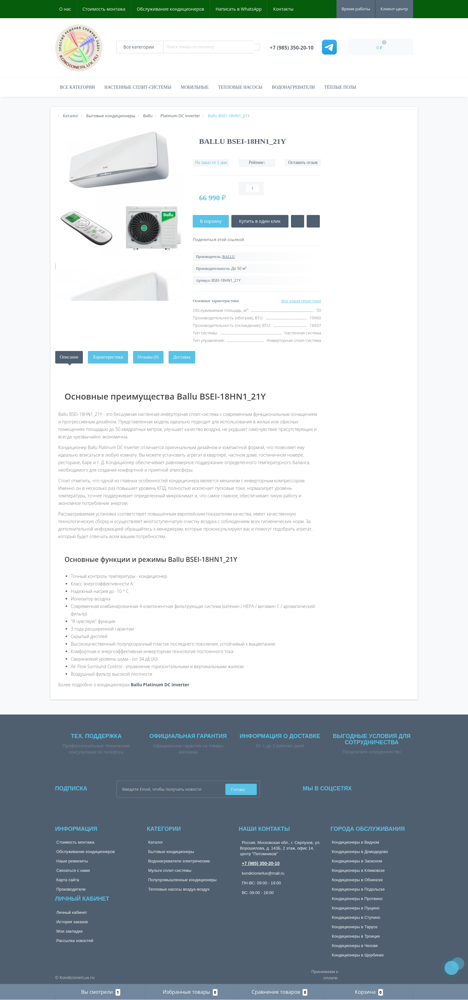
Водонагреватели (293, 87)
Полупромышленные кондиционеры (182, 879)
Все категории (77, 87)
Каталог (155, 842)
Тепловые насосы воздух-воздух (179, 889)
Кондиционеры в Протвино (357, 898)
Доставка (182, 357)
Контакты (283, 9)
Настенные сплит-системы (137, 87)
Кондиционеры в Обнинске (357, 879)
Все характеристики (301, 301)
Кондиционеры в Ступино (356, 917)
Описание (69, 357)
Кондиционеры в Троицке (356, 936)
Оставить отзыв (303, 162)
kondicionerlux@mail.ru (263, 873)
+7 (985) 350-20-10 (261, 863)
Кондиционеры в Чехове (355, 945)
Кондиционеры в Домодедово (360, 851)
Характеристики (108, 357)
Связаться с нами (73, 870)
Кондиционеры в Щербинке (358, 955)
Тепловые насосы (240, 87)
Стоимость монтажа (104, 9)
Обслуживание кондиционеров (170, 9)
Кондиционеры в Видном (355, 842)
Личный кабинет (71, 912)
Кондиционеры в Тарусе (355, 926)
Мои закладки (69, 931)
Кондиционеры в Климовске (358, 870)
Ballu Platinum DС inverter (160, 685)
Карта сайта (67, 879)
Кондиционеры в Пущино (355, 908)
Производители (71, 889)
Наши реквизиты (72, 861)
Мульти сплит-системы (169, 870)
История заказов (72, 921)
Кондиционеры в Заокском (357, 861)
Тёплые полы (340, 87)
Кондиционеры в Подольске (358, 889)
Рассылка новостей (74, 940)
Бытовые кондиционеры (171, 851)
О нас (65, 9)
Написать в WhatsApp (239, 9)
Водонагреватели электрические (179, 861)
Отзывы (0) (148, 357)
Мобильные (195, 87)
